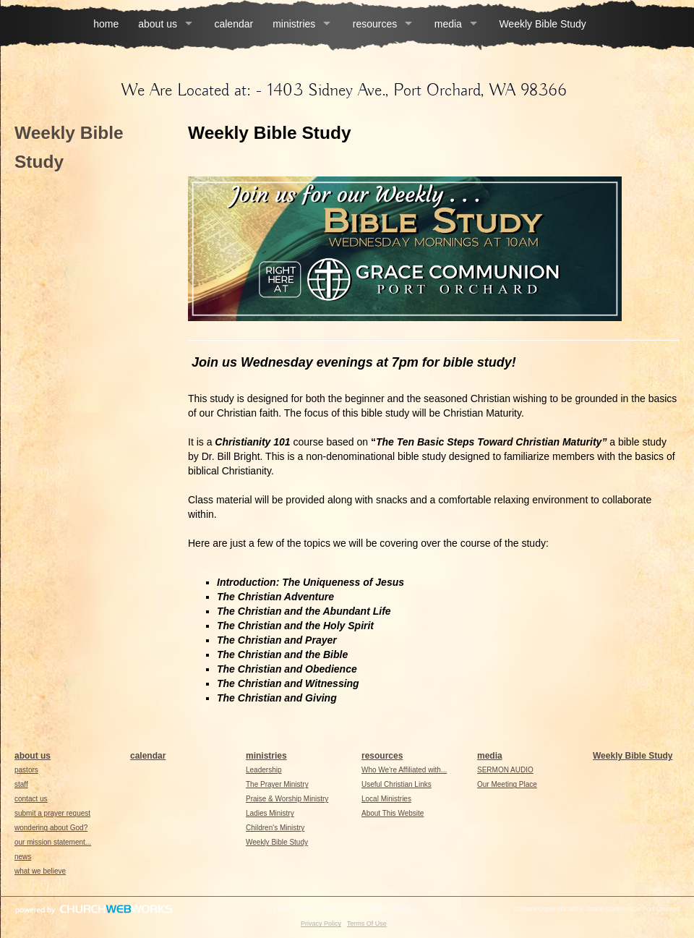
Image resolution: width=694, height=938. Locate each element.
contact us (31, 799)
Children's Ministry (275, 828)
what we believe (40, 871)
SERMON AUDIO (505, 770)
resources (375, 24)
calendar (233, 24)
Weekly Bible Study (542, 24)
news (22, 857)
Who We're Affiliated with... (404, 770)
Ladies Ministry (270, 813)
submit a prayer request (52, 813)
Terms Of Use (367, 923)
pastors (26, 770)
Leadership (263, 770)
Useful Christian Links (396, 784)
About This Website (392, 813)
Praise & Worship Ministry (287, 799)
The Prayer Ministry (277, 784)
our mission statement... (52, 842)
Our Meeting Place (507, 784)
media (448, 24)
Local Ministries (386, 799)
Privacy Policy (321, 923)
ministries (294, 24)
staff (21, 784)
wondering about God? (50, 828)
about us (157, 24)
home (106, 24)
